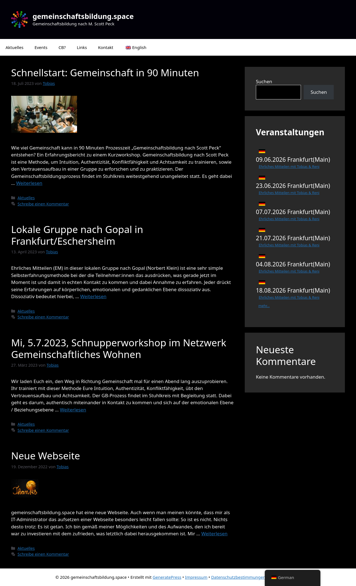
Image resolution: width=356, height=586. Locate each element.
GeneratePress (167, 577)
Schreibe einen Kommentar (43, 204)
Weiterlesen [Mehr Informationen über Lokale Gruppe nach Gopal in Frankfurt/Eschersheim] (93, 296)
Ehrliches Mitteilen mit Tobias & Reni (289, 166)
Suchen (264, 81)
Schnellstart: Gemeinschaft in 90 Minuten (105, 72)
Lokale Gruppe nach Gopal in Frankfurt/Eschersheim (77, 235)
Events (40, 47)
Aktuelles (14, 47)
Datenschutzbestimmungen (238, 577)
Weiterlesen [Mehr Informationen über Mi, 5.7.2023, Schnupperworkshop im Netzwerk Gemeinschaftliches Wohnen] (73, 409)
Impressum (196, 577)
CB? (62, 47)
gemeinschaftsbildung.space (83, 16)
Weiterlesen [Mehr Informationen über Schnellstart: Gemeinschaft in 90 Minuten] (29, 183)
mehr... (264, 305)
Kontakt (105, 47)
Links (82, 47)
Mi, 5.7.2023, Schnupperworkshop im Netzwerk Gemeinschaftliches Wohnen (118, 348)
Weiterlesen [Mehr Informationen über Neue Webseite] (214, 533)
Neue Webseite (45, 455)
